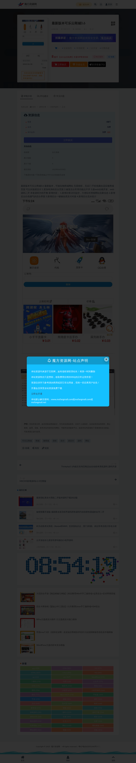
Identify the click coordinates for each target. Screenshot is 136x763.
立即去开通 (36, 393)
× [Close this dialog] (106, 359)
